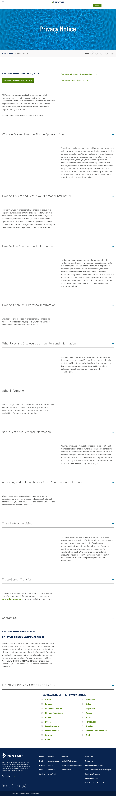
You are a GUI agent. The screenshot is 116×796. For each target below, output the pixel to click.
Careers (41, 756)
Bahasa (48, 704)
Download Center (66, 770)
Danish (48, 717)
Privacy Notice (89, 756)
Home (4, 53)
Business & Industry (53, 761)
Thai (88, 735)
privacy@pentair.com (11, 599)
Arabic (48, 699)
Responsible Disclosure (91, 778)
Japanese (90, 708)
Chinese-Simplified (53, 708)
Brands (41, 761)
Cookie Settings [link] (35, 793)
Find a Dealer (51, 770)
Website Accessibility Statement (94, 765)
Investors (42, 765)
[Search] (17, 5)
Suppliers (42, 774)
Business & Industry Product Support (72, 765)
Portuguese (91, 722)
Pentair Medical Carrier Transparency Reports (98, 770)
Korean (89, 713)
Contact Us (65, 756)
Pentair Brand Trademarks (92, 774)
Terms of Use (89, 761)
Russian (89, 726)
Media (41, 770)
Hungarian (90, 699)
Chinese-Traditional (54, 713)
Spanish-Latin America (96, 730)
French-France (52, 730)
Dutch (48, 722)
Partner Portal (51, 774)
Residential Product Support (69, 761)
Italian (88, 704)
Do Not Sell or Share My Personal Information (98, 783)
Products (50, 765)
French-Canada (52, 726)
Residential (51, 756)
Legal (11, 53)
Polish (88, 717)
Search (97, 5)
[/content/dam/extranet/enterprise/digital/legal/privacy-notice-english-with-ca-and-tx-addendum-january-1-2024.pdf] (18, 80)
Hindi (47, 739)
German (48, 735)
